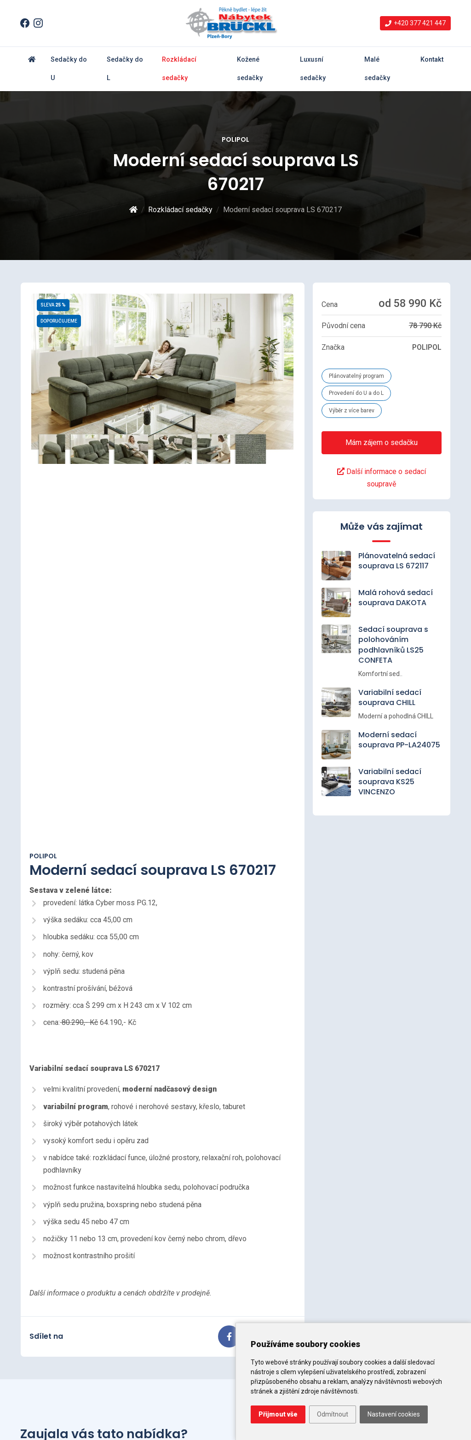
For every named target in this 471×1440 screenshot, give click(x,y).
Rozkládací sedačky (179, 69)
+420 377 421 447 (385, 1263)
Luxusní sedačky (313, 69)
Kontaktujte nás (382, 1131)
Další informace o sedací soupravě (381, 477)
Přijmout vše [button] (278, 1414)
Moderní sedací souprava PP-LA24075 (399, 739)
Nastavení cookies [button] (394, 1414)
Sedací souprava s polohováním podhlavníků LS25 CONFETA (393, 644)
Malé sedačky (377, 69)
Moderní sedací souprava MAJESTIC (196, 1272)
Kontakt (431, 60)
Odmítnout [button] (332, 1414)
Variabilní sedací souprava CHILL (389, 697)
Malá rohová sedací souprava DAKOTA (395, 597)
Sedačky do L (125, 69)
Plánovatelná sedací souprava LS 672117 (396, 560)
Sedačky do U (69, 69)
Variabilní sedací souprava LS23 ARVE (194, 1317)
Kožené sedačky (250, 69)
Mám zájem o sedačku (381, 442)
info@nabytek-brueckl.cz (395, 1275)
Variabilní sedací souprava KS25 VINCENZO (389, 782)
